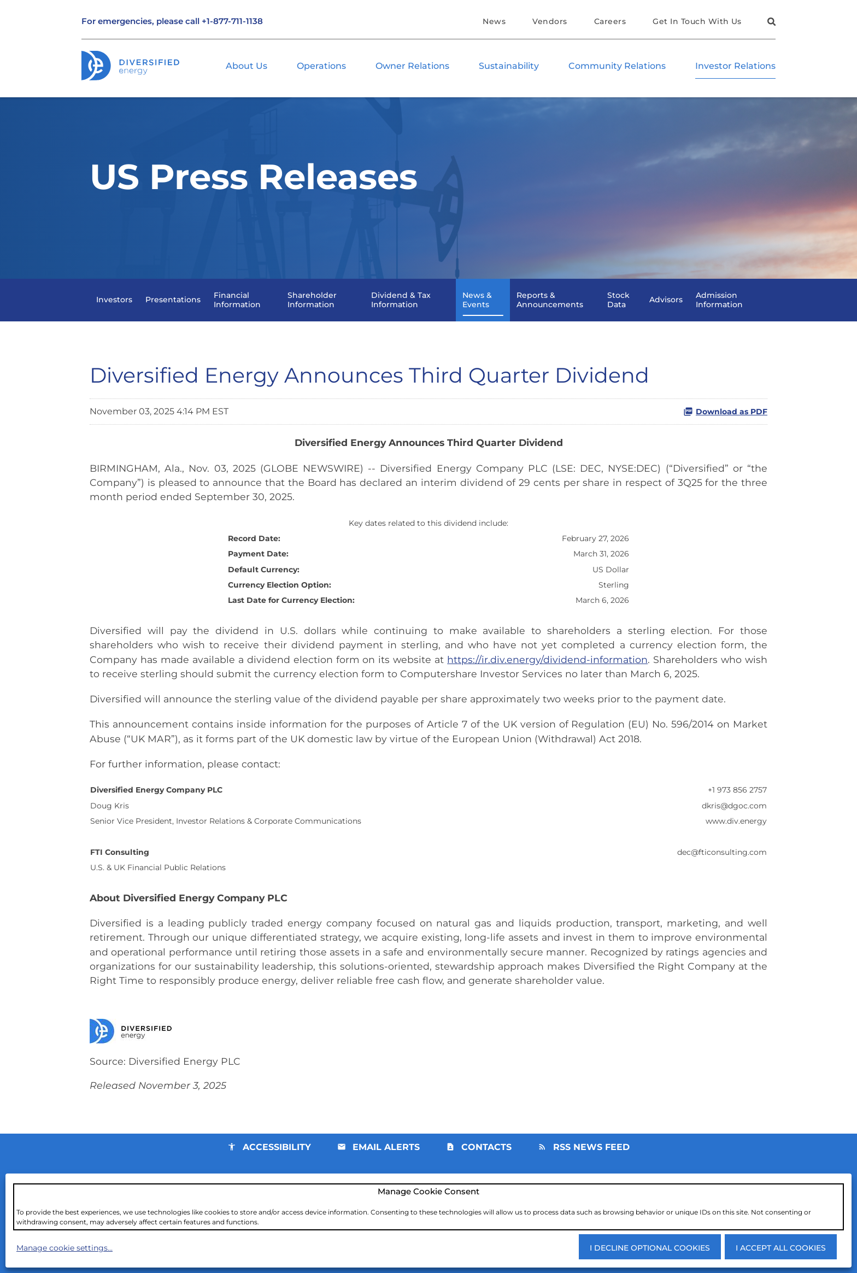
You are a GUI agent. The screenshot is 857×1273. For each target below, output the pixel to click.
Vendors (549, 21)
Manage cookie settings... (64, 1247)
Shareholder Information (312, 309)
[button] (770, 23)
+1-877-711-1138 (232, 21)
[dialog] (428, 1206)
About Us (246, 66)
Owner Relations (412, 66)
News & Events (477, 309)
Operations (321, 66)
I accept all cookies (781, 1247)
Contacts (486, 1170)
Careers (610, 21)
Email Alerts (386, 1170)
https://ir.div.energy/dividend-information (547, 674)
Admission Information (719, 309)
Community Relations (617, 66)
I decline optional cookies (650, 1247)
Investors (114, 309)
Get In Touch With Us (697, 21)
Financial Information (237, 309)
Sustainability (509, 66)
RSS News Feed (591, 1170)
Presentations (173, 309)
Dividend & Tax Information (401, 309)
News (494, 21)
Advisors (666, 309)
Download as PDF (725, 421)
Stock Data (618, 309)
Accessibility (277, 1170)
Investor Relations (735, 66)
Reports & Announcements (549, 309)
